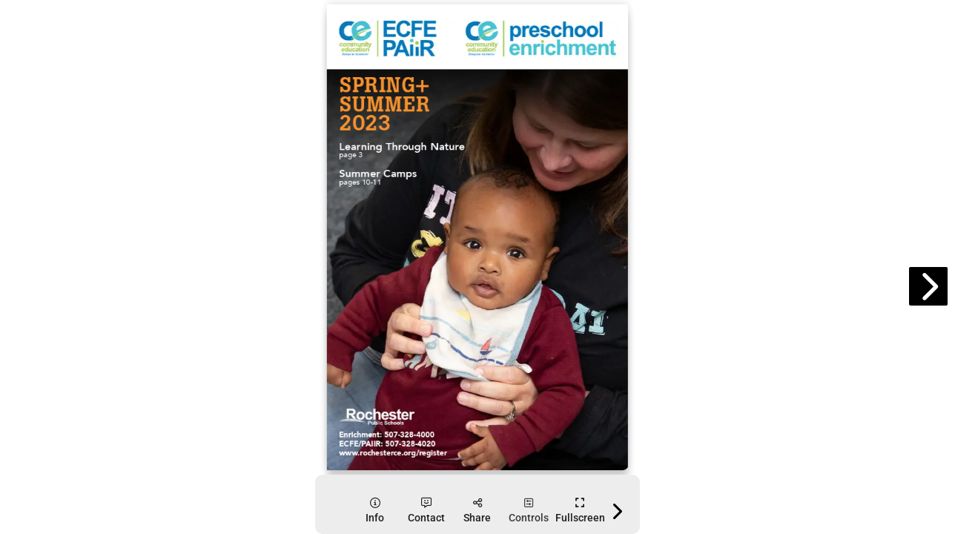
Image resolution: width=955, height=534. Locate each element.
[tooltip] (375, 510)
